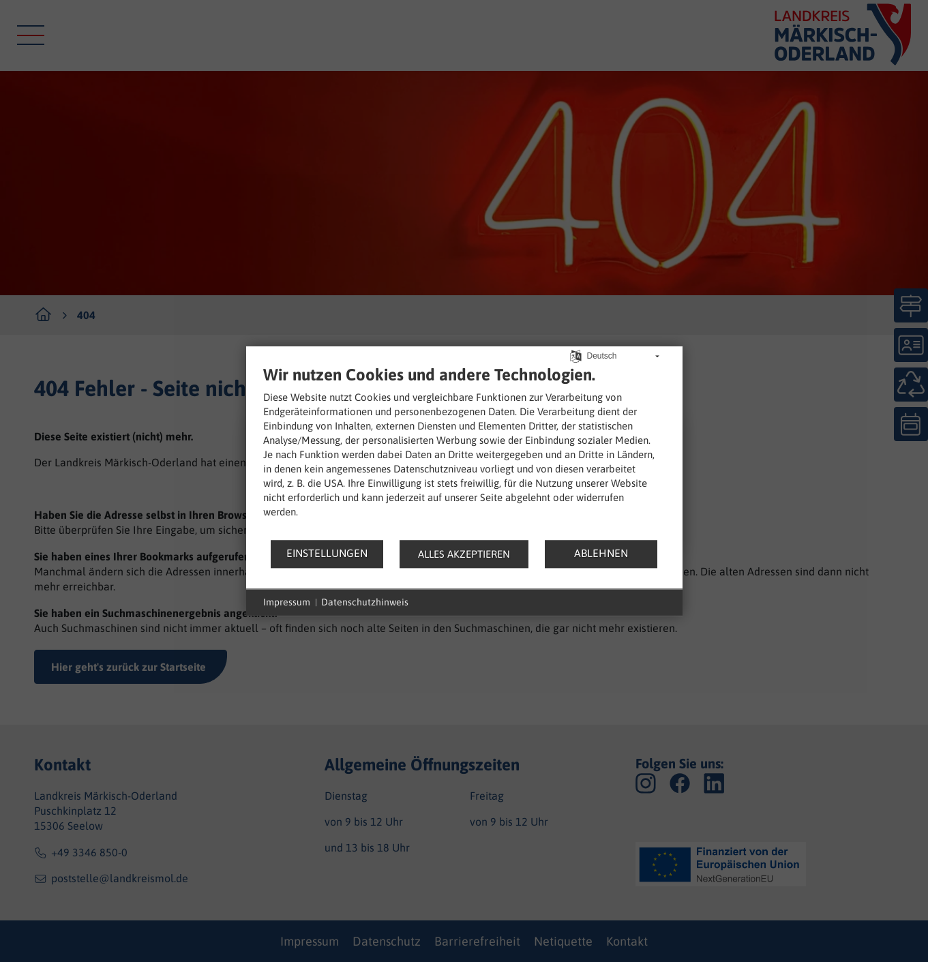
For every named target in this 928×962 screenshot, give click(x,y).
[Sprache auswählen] (576, 355)
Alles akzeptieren (464, 554)
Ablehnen (601, 553)
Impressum (286, 602)
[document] (464, 452)
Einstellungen (327, 553)
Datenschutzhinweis (364, 602)
